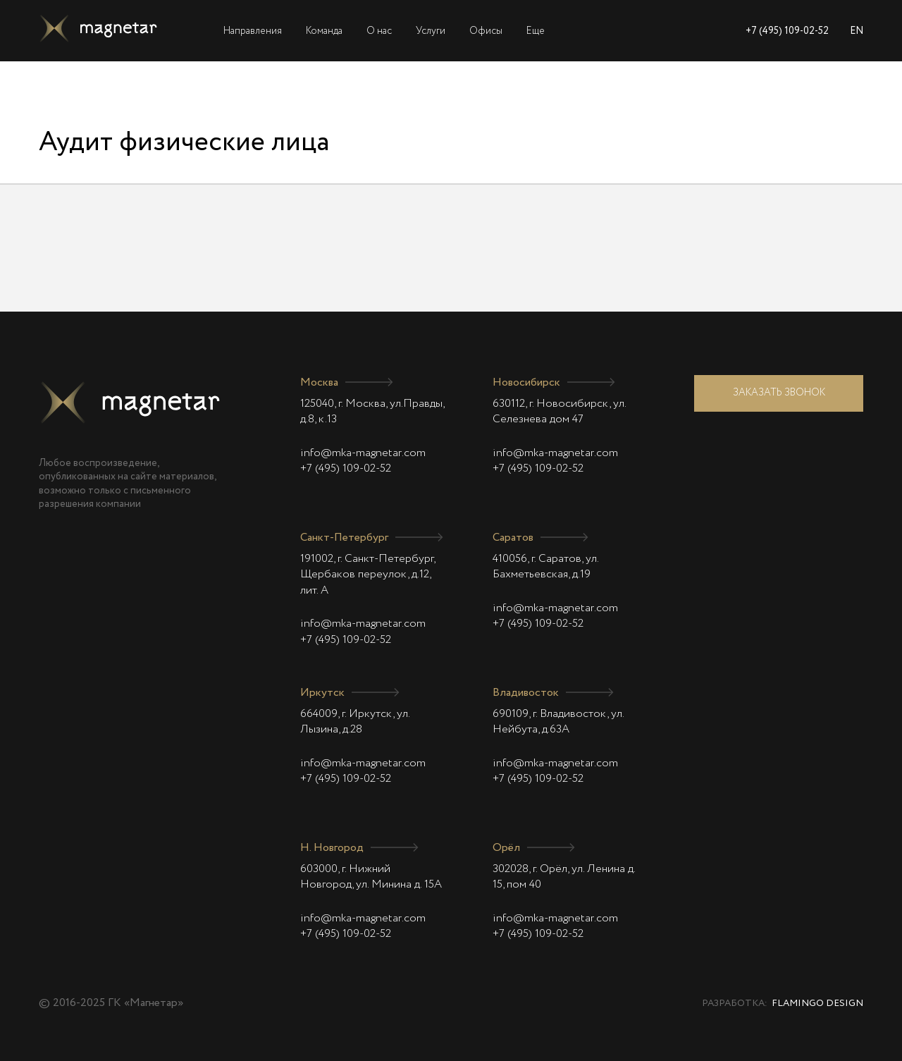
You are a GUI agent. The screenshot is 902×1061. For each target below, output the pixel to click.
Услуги (430, 31)
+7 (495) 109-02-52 (787, 31)
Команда (324, 31)
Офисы (485, 31)
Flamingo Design (817, 1003)
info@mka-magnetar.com (363, 453)
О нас (379, 31)
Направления (252, 31)
